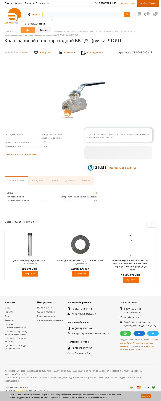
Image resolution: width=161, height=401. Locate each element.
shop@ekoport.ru (132, 317)
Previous (149, 225)
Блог (7, 316)
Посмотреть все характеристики (20, 154)
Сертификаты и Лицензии (50, 320)
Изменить (43, 30)
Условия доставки (46, 312)
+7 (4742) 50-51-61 (82, 328)
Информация (44, 302)
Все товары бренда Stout (122, 167)
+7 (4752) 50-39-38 (82, 348)
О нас (7, 308)
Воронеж (35, 14)
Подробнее (29, 273)
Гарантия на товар (46, 316)
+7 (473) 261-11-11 (82, 308)
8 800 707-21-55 (132, 308)
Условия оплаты (45, 308)
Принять (146, 396)
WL (25, 387)
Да (27, 30)
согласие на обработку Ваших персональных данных (139, 343)
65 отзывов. (42, 391)
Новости (9, 312)
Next (153, 225)
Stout (95, 193)
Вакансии (9, 320)
